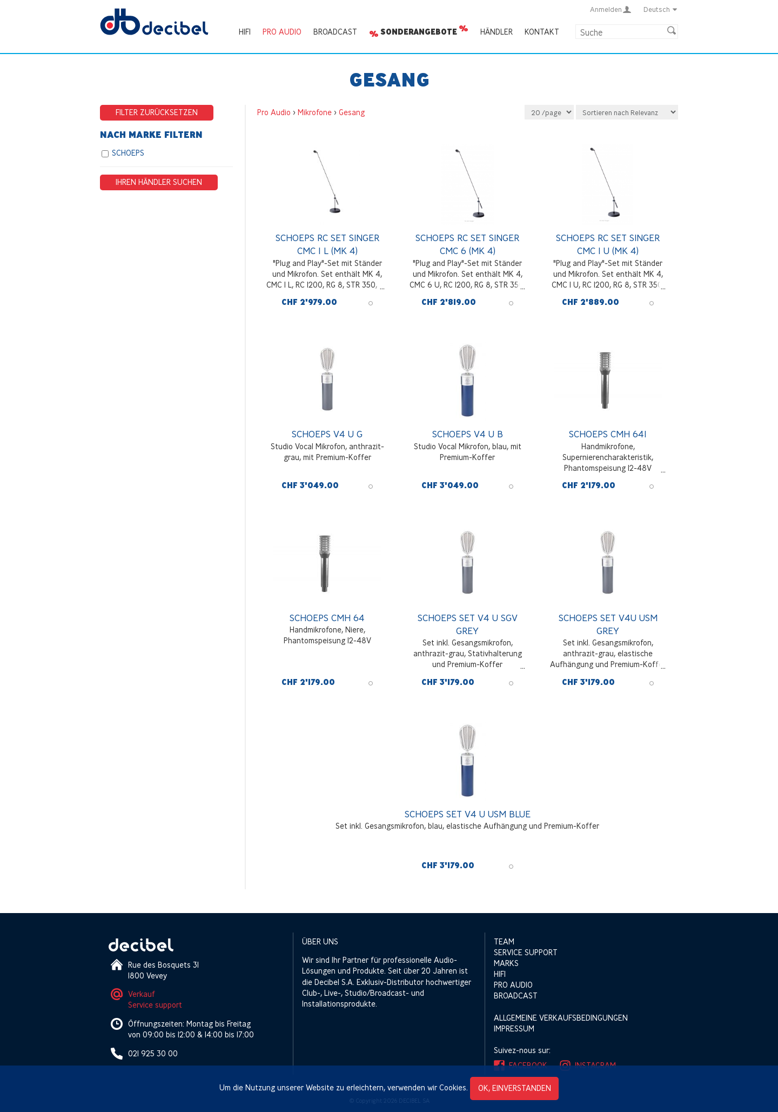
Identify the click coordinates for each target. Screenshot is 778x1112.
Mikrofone (315, 112)
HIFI (245, 31)
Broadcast (335, 31)
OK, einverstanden (514, 1088)
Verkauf (141, 993)
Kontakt (542, 31)
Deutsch (660, 9)
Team (504, 941)
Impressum (514, 1028)
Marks (506, 963)
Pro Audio (282, 31)
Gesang (352, 112)
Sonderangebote (418, 32)
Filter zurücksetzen (157, 112)
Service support (155, 1004)
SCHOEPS (128, 152)
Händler (496, 31)
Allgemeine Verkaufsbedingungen (561, 1017)
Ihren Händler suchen (159, 182)
